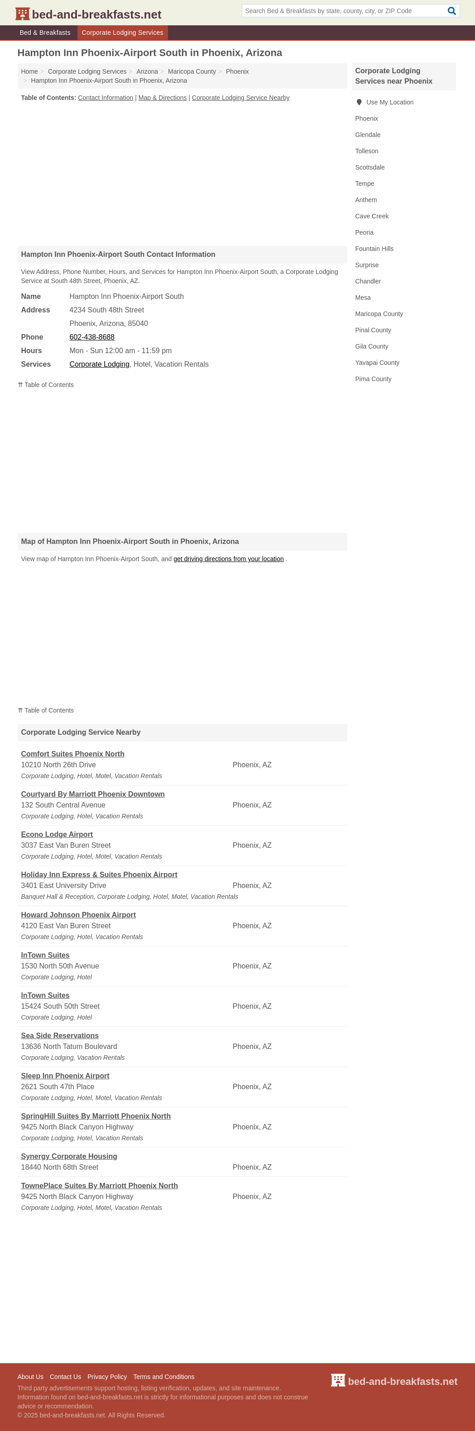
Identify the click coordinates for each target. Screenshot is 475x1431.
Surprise (367, 265)
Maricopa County (379, 313)
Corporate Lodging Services (122, 32)
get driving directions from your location (228, 558)
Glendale (368, 134)
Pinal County (373, 330)
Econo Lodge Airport (57, 834)
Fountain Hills (374, 248)
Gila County (372, 346)
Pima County (373, 379)
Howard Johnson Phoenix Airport (78, 915)
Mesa (363, 297)
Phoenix (367, 118)
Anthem (366, 199)
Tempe (364, 183)
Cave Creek (372, 216)
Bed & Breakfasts (45, 32)
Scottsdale (370, 167)
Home (29, 71)
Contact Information (105, 97)
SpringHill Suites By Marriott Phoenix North (96, 1116)
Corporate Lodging (100, 364)
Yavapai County (377, 362)
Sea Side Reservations (60, 1035)
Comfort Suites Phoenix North (73, 754)
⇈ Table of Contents (46, 384)
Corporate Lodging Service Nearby (241, 97)
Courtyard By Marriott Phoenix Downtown (93, 794)
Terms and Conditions (163, 1376)
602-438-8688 (92, 337)
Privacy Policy (107, 1376)
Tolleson (367, 151)
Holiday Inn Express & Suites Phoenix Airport (99, 874)
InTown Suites (45, 955)
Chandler (368, 281)
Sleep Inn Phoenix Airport (65, 1076)
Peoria (364, 232)
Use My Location (384, 102)
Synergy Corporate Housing (69, 1156)
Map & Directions (163, 97)
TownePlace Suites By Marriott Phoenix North (99, 1186)
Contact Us (65, 1376)
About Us (31, 1376)
